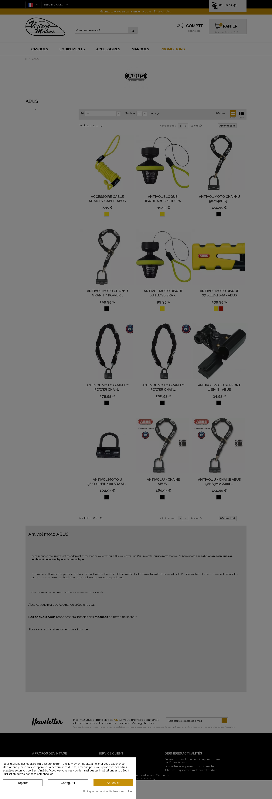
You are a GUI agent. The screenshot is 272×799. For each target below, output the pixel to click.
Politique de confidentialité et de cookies (108, 791)
